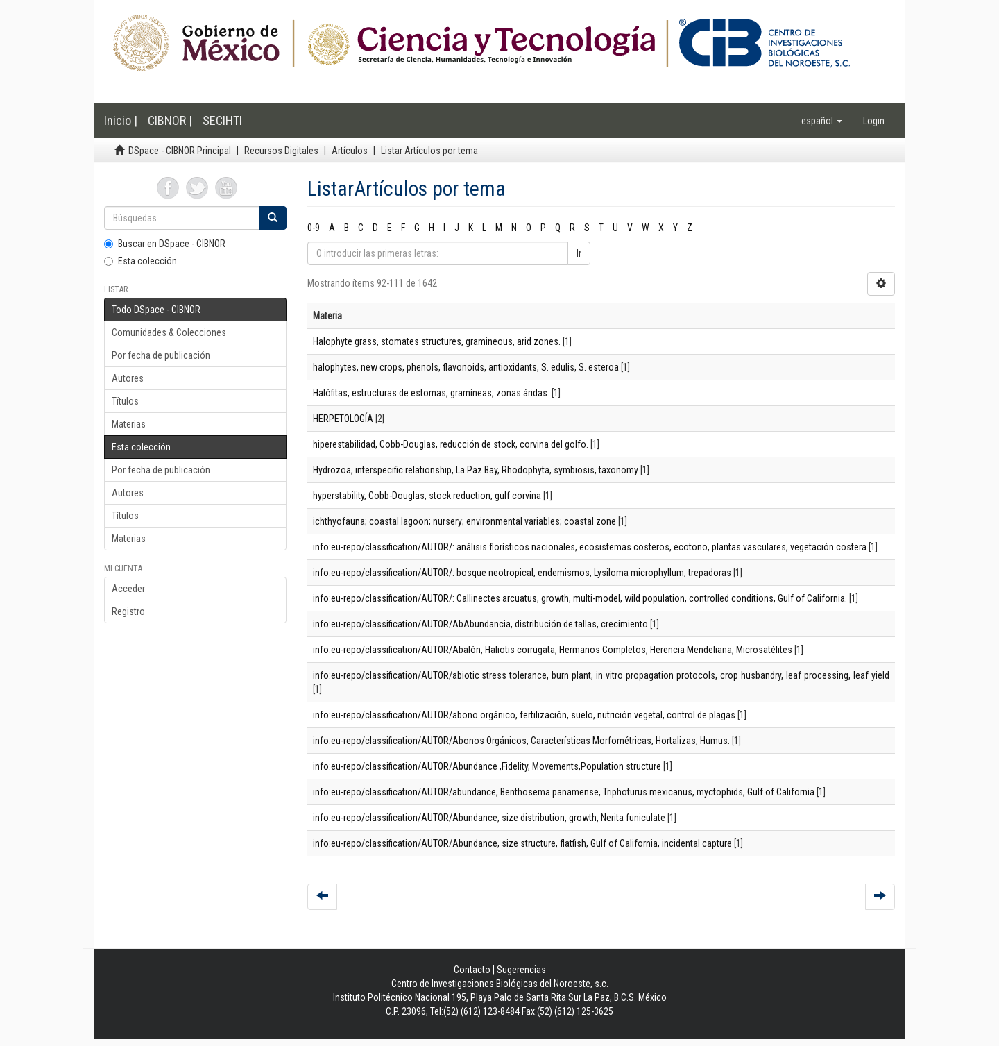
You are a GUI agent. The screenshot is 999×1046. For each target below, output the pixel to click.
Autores (128, 378)
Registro (128, 611)
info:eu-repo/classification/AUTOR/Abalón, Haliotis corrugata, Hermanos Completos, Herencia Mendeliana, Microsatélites (552, 649)
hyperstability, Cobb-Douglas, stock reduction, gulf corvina (427, 495)
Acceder (128, 588)
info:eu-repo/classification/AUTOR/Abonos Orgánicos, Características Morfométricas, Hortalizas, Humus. (521, 740)
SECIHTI (222, 120)
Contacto (472, 969)
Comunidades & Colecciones (169, 332)
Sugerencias (521, 969)
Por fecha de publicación (161, 355)
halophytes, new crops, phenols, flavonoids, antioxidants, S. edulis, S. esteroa (466, 367)
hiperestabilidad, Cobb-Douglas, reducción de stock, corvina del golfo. (450, 444)
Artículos (350, 150)
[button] (822, 120)
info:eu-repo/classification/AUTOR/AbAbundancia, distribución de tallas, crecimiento (480, 624)
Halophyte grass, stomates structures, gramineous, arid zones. (437, 341)
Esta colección (140, 261)
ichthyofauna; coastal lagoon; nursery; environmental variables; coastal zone (464, 521)
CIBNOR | (170, 120)
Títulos (125, 401)
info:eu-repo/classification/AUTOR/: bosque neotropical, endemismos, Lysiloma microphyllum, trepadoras (522, 572)
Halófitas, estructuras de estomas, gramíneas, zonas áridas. (431, 392)
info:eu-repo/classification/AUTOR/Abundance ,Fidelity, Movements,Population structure (487, 766)
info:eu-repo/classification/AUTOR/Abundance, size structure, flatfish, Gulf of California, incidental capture (522, 843)
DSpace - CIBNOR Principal (179, 150)
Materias (129, 424)
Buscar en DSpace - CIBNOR (164, 243)
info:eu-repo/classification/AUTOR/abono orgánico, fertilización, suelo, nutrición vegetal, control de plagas (524, 714)
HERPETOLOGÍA (343, 418)
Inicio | (120, 120)
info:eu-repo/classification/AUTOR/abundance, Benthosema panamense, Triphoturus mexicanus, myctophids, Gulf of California (563, 792)
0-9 (313, 227)
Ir (579, 253)
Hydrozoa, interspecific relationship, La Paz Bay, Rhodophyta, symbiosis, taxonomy (475, 469)
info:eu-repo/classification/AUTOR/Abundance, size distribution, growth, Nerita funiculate (489, 817)
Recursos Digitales (281, 150)
